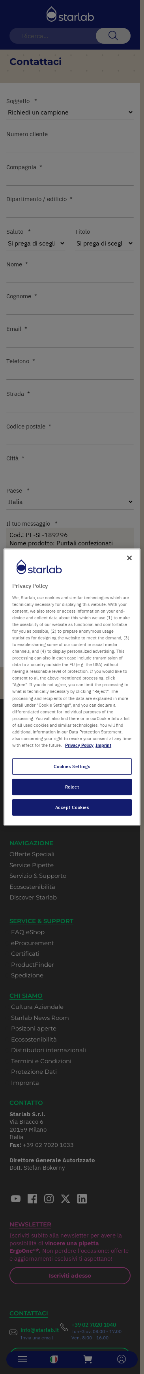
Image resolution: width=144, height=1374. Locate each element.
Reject (72, 787)
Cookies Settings (72, 766)
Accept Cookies (72, 807)
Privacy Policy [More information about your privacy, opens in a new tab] (79, 745)
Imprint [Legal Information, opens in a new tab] (103, 745)
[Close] (129, 558)
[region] (72, 687)
